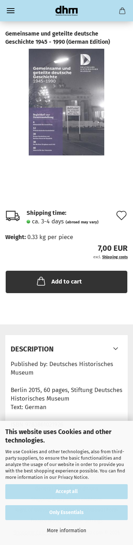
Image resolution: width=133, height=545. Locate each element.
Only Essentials (66, 512)
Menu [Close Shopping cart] (11, 10)
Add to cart (58, 281)
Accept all (67, 491)
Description (32, 349)
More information (66, 531)
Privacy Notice (73, 477)
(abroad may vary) (82, 222)
